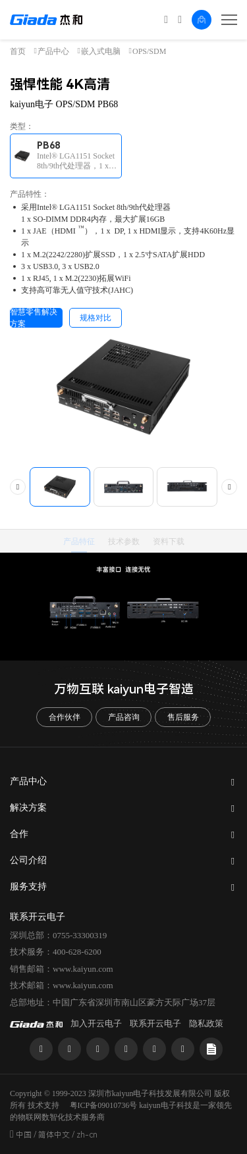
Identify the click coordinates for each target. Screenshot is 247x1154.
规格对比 (95, 317)
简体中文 (54, 1135)
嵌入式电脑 (101, 51)
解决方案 (28, 808)
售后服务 (183, 717)
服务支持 (28, 886)
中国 (24, 1135)
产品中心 (53, 51)
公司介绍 (28, 860)
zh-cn (86, 1135)
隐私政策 (206, 1023)
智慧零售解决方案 (33, 318)
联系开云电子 (155, 1023)
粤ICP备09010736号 (104, 1105)
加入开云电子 (96, 1023)
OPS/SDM (149, 51)
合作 (19, 834)
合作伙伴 (64, 717)
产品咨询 (124, 717)
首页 (18, 51)
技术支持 (43, 1105)
